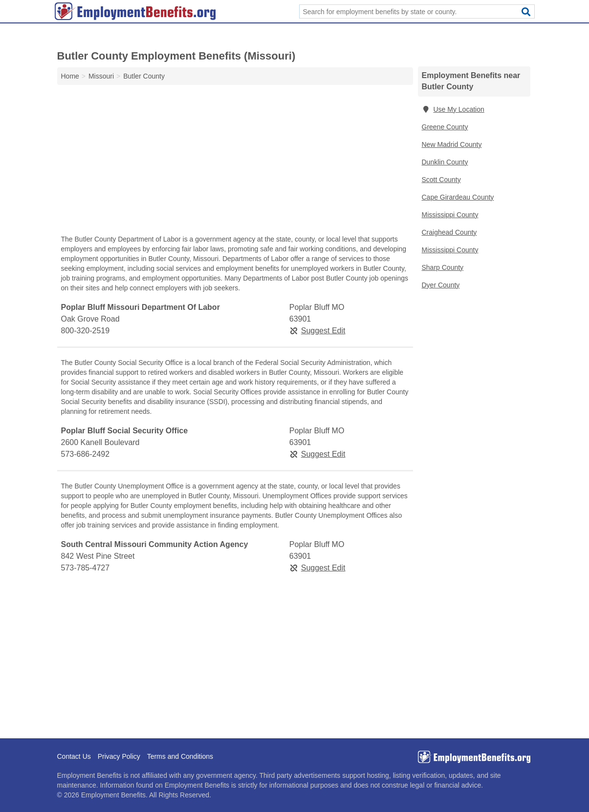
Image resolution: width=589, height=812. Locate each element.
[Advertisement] (235, 162)
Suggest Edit (317, 330)
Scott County (441, 179)
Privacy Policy (119, 756)
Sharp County (443, 267)
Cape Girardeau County (458, 197)
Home (70, 76)
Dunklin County (445, 162)
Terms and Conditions (180, 756)
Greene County (445, 127)
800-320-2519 (85, 330)
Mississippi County (450, 215)
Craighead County (449, 232)
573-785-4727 (85, 568)
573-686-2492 (85, 454)
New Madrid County (452, 144)
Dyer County (441, 285)
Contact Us (74, 756)
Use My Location (453, 109)
